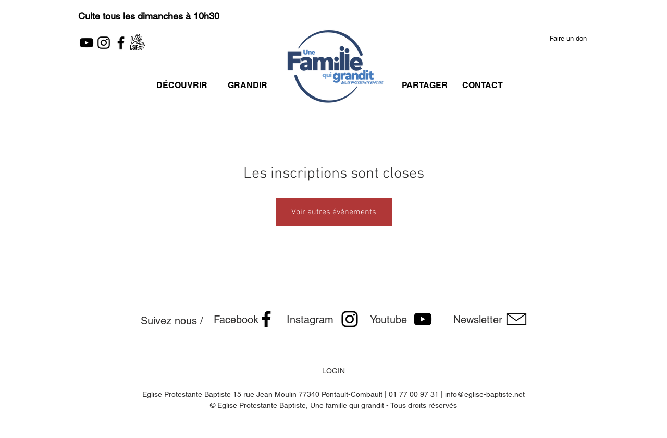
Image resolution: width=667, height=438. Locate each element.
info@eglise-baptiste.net (485, 394)
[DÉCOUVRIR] (181, 85)
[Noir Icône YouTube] (423, 319)
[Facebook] (121, 42)
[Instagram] (103, 42)
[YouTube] (86, 42)
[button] (568, 39)
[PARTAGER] (424, 85)
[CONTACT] (482, 85)
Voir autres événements (333, 212)
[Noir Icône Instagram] (350, 319)
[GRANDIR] (247, 85)
